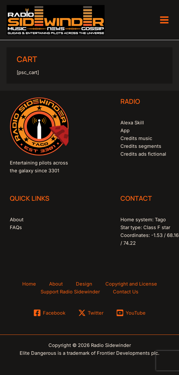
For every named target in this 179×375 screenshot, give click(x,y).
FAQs (16, 227)
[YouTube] (131, 313)
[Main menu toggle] (164, 20)
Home (29, 284)
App (125, 130)
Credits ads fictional (143, 154)
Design (84, 284)
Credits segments (140, 146)
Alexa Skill (132, 123)
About (17, 220)
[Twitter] (90, 313)
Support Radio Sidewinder (70, 292)
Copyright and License (131, 284)
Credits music (136, 138)
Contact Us (125, 292)
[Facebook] (50, 313)
